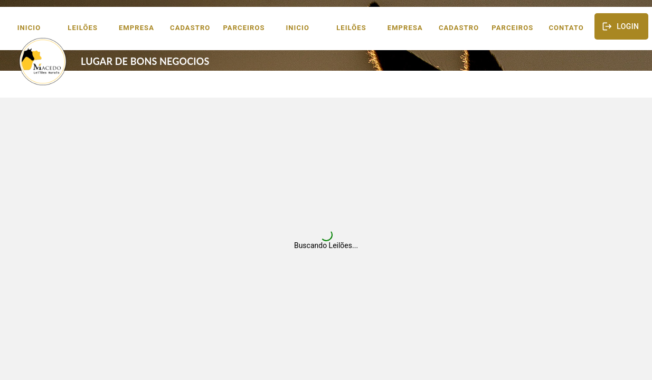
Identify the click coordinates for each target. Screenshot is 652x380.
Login (621, 26)
